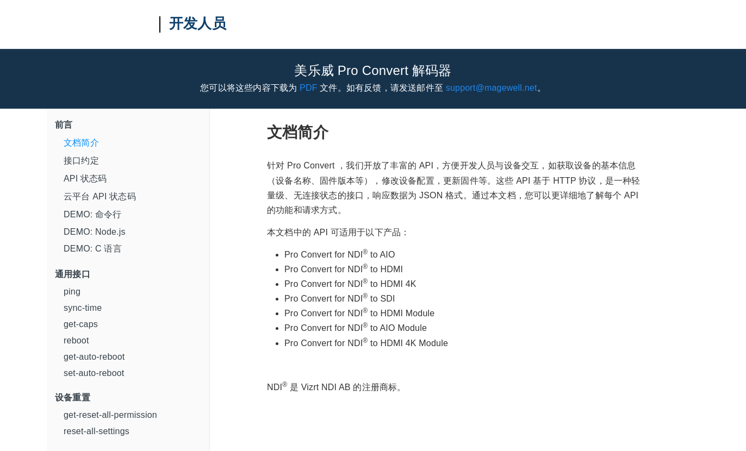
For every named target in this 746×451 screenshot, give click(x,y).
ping (72, 291)
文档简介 (81, 142)
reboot (76, 340)
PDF (309, 87)
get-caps (81, 324)
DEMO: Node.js (95, 231)
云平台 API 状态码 (100, 196)
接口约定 (81, 160)
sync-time (83, 307)
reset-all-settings (96, 431)
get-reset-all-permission (110, 414)
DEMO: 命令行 (93, 214)
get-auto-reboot (94, 356)
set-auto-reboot (94, 373)
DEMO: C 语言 (93, 248)
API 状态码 (85, 178)
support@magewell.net (491, 87)
